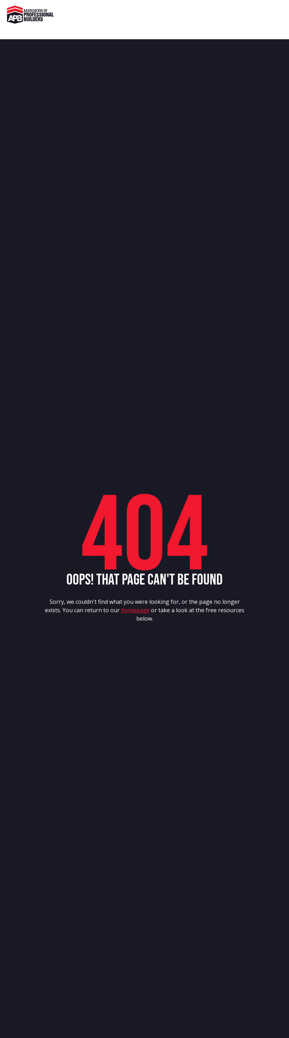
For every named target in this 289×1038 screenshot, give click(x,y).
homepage (135, 610)
